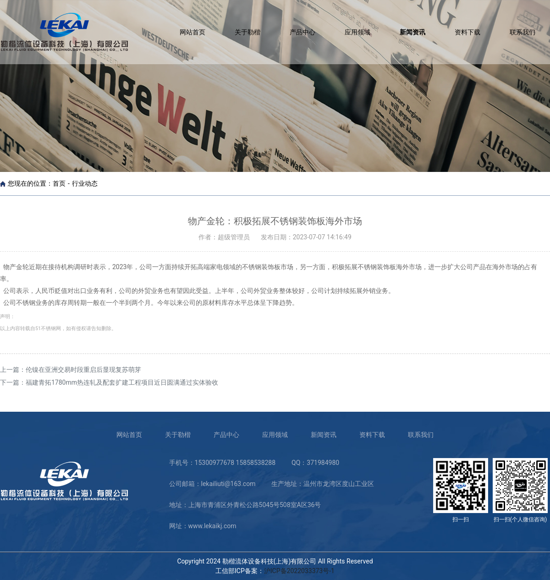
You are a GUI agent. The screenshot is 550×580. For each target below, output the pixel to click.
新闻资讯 (412, 32)
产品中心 (302, 32)
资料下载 (467, 32)
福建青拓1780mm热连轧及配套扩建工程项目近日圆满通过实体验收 (122, 382)
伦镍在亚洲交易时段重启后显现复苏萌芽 (83, 369)
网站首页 (192, 32)
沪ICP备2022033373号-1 (299, 570)
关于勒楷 (247, 32)
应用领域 (357, 32)
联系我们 (522, 32)
